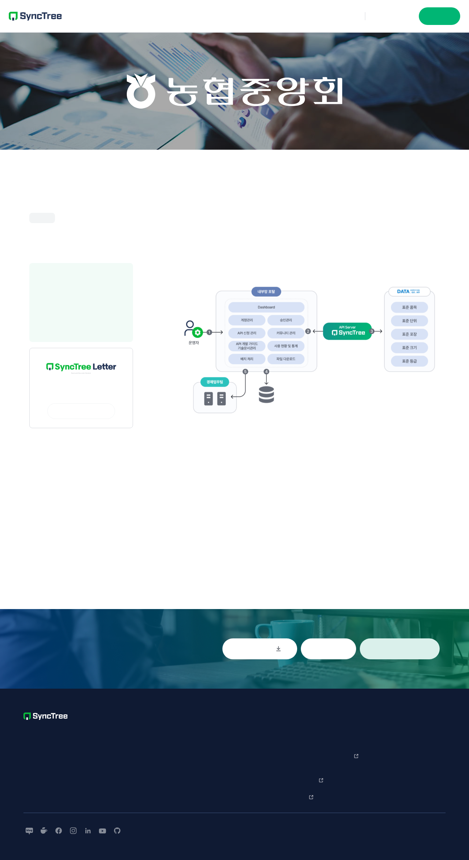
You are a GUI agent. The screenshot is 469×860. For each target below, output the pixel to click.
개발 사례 (303, 763)
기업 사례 (303, 750)
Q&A (344, 730)
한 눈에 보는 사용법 (390, 733)
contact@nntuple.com (47, 780)
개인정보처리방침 (252, 773)
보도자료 (429, 743)
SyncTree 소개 (304, 733)
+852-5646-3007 (65, 763)
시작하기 (439, 16)
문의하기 (392, 16)
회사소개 (429, 730)
